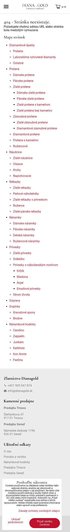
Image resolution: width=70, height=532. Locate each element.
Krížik (20, 271)
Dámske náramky (24, 223)
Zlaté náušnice (22, 158)
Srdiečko (18, 259)
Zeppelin (18, 336)
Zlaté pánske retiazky (27, 211)
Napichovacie (22, 176)
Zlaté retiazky (22, 187)
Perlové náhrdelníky (26, 193)
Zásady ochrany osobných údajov (39, 511)
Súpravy (14, 300)
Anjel (20, 282)
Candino (18, 330)
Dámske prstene (23, 75)
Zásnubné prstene (25, 116)
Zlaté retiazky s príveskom (30, 199)
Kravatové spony (24, 312)
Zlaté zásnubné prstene (32, 122)
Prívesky (14, 247)
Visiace (18, 164)
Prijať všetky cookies (44, 523)
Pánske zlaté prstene (30, 98)
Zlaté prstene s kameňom (33, 104)
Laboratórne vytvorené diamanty (34, 57)
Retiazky (15, 182)
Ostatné (18, 63)
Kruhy (17, 170)
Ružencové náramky (26, 241)
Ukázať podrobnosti (15, 521)
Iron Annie (19, 354)
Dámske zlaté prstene (31, 92)
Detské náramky (23, 235)
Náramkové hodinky (22, 324)
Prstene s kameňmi (25, 140)
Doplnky (14, 306)
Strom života (21, 294)
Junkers (18, 342)
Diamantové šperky (22, 45)
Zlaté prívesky (22, 253)
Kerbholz (19, 348)
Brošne (17, 318)
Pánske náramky (24, 229)
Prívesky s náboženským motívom (35, 265)
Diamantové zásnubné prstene (37, 128)
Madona (22, 277)
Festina (18, 360)
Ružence (18, 205)
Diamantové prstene (26, 134)
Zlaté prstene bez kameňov (34, 110)
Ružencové (20, 146)
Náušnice (15, 152)
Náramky (15, 217)
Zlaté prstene (21, 87)
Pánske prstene (23, 81)
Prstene (18, 51)
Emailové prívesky (29, 288)
